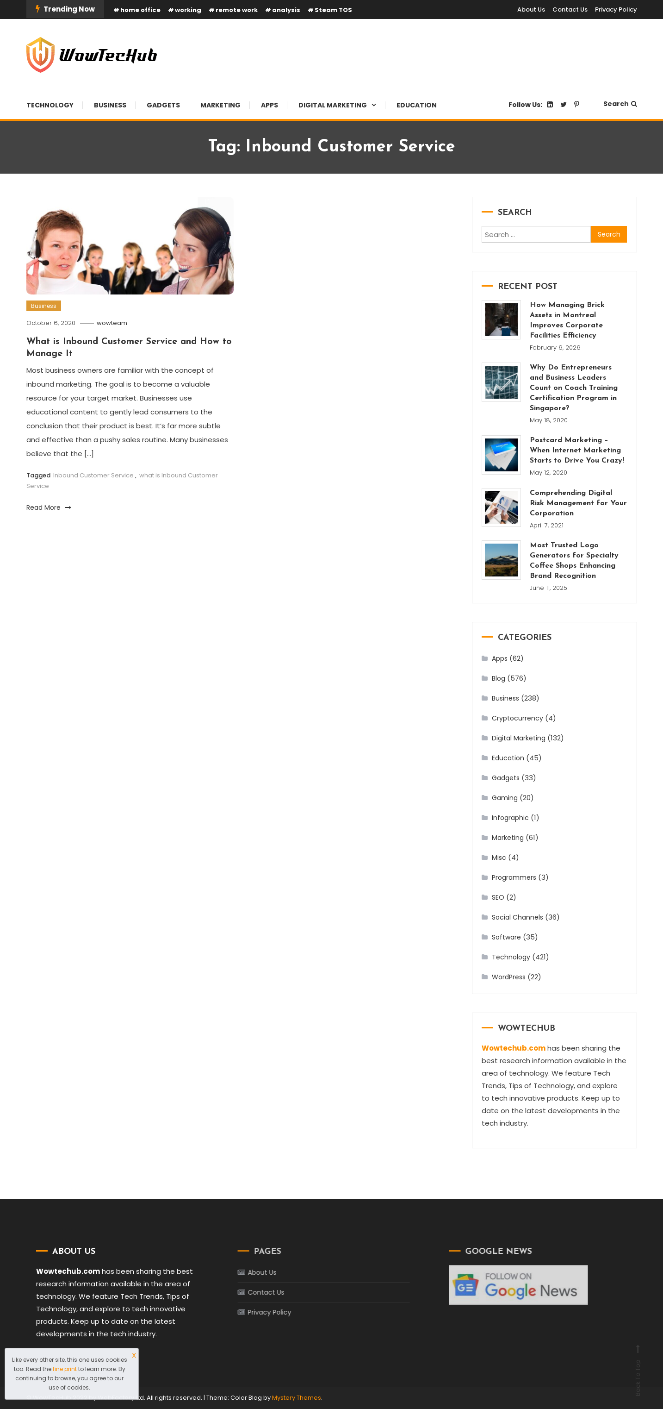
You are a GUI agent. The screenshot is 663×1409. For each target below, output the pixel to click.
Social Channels (517, 917)
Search (620, 103)
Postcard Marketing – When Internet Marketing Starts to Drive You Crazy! (577, 450)
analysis (286, 10)
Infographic (510, 817)
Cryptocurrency (517, 718)
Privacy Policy (616, 9)
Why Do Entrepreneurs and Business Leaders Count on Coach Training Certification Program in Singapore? (574, 388)
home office (140, 10)
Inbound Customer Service (93, 475)
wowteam (112, 323)
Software (506, 937)
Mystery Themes (296, 1397)
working (188, 10)
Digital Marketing (332, 105)
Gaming (505, 797)
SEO (498, 897)
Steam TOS (333, 10)
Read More (48, 507)
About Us (531, 9)
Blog (498, 678)
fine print (65, 1369)
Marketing (220, 105)
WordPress (509, 977)
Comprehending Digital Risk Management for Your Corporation (578, 503)
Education (417, 105)
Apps (269, 105)
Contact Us (570, 9)
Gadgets (163, 105)
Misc (499, 857)
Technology (50, 105)
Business (110, 105)
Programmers (514, 877)
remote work (237, 10)
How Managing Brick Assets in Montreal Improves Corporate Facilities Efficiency (567, 320)
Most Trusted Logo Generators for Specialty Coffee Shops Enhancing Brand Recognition (574, 561)
